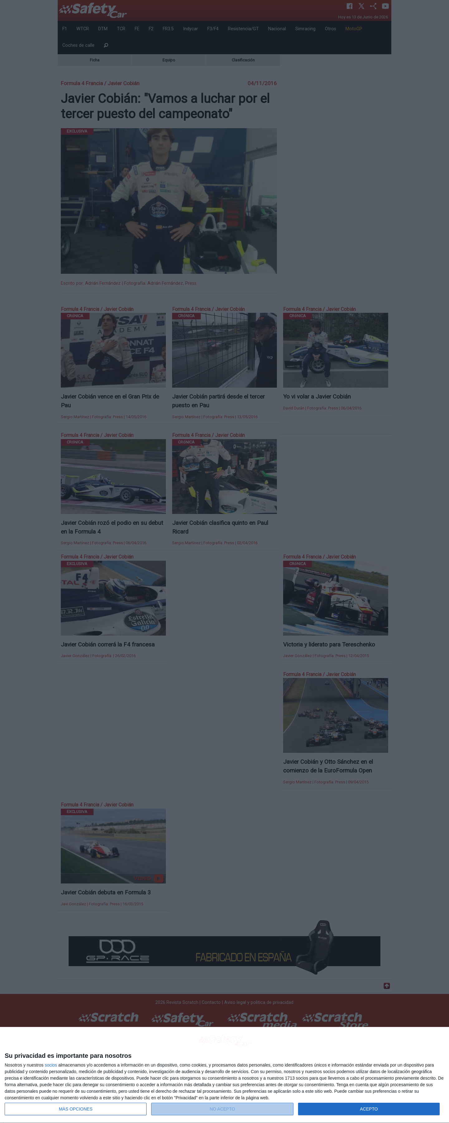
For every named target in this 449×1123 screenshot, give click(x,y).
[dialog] (224, 1075)
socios (51, 1065)
